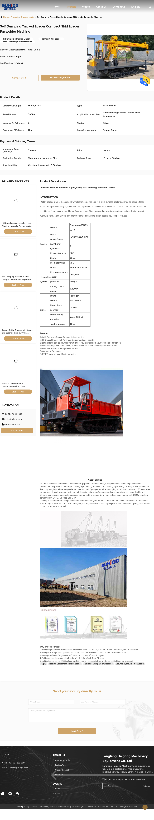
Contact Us (119, 6)
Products (71, 6)
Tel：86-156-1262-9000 (14, 763)
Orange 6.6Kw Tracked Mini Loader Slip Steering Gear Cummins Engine (17, 333)
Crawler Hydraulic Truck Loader (130, 664)
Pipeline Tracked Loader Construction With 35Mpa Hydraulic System (13, 386)
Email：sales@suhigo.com (15, 768)
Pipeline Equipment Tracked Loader (65, 664)
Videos (86, 6)
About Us (101, 6)
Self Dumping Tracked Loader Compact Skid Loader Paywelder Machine (16, 279)
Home (56, 6)
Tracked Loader (28, 17)
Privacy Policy (23, 806)
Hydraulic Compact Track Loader (98, 664)
